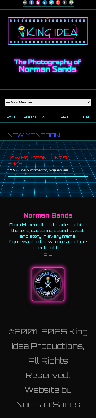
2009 (13, 170)
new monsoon (34, 170)
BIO (48, 254)
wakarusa (58, 170)
